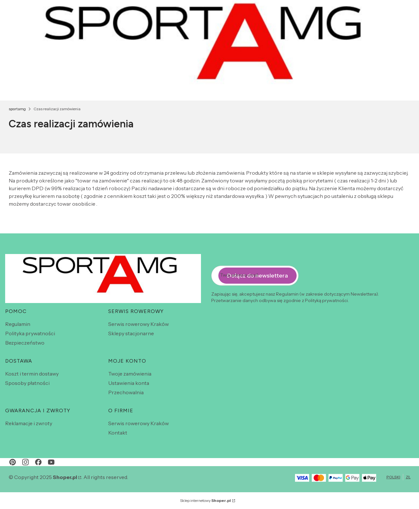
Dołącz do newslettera (257, 275)
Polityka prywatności (30, 333)
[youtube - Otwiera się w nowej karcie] (51, 462)
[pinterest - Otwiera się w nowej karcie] (12, 462)
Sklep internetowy (205, 500)
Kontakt (117, 432)
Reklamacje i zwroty (28, 423)
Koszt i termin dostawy (32, 373)
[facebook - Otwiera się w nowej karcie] (38, 462)
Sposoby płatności (27, 383)
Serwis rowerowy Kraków (138, 324)
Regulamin (17, 324)
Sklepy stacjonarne (131, 333)
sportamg (17, 108)
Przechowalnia (126, 392)
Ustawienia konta (128, 383)
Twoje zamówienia (129, 373)
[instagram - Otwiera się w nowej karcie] (25, 462)
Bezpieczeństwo (24, 342)
